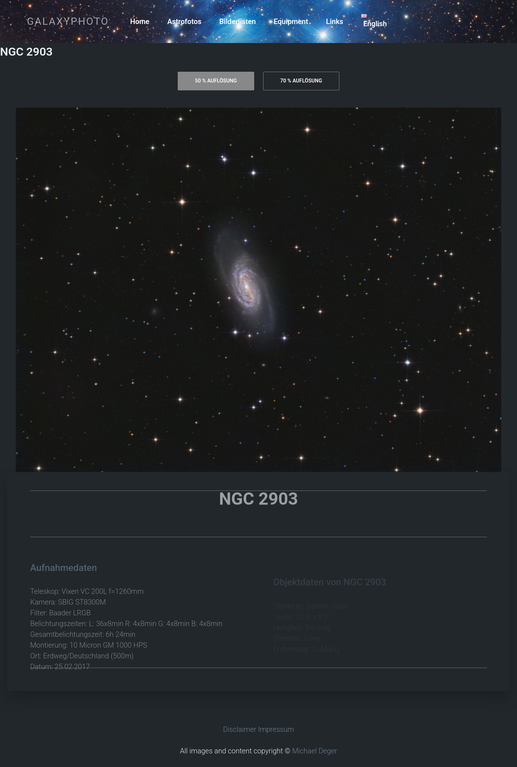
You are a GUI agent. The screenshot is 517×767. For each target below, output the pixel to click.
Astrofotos (184, 21)
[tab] (216, 81)
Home (140, 21)
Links (334, 21)
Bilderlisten (237, 21)
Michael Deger (314, 751)
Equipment (291, 21)
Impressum (276, 729)
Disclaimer (239, 729)
